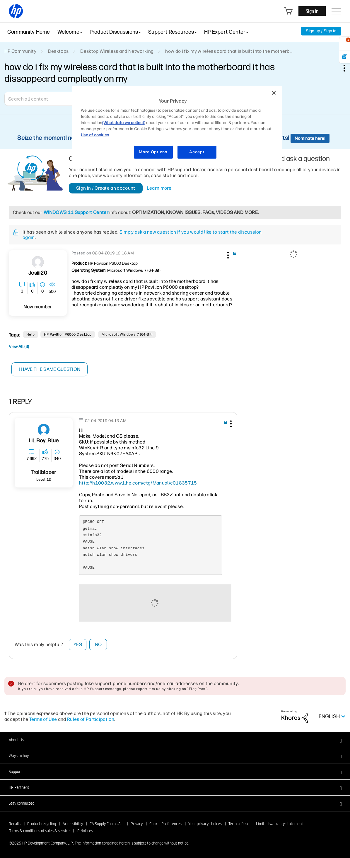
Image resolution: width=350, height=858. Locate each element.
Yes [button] (78, 644)
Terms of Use (43, 719)
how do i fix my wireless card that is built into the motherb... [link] (228, 51)
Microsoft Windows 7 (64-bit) (127, 334)
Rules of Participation (90, 719)
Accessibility (73, 823)
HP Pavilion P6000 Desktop (68, 334)
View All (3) (19, 346)
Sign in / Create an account (105, 188)
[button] (227, 254)
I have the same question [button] (50, 369)
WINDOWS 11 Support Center (76, 212)
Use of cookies (95, 134)
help (30, 334)
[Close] (273, 92)
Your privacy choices (205, 823)
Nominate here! (310, 138)
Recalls (15, 823)
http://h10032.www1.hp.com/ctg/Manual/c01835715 (138, 483)
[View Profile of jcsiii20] (37, 273)
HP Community (20, 51)
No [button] (98, 644)
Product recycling (41, 823)
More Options (153, 151)
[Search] (46, 99)
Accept (196, 151)
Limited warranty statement (279, 823)
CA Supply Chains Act (107, 823)
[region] (177, 126)
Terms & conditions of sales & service (39, 830)
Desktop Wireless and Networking (116, 51)
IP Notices (84, 830)
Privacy (137, 823)
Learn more (159, 188)
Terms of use (238, 823)
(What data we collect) (123, 122)
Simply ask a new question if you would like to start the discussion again (142, 234)
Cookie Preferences (165, 823)
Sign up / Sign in (321, 30)
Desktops (58, 51)
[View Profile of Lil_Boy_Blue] (44, 440)
